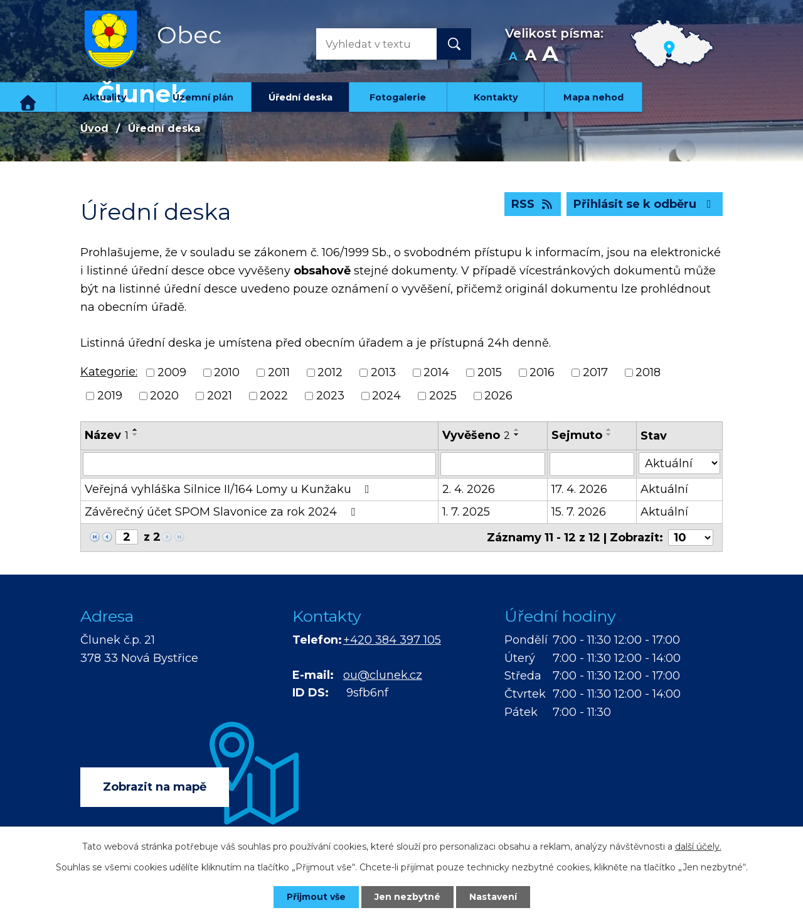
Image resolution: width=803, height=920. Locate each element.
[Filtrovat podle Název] (259, 464)
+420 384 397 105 (392, 640)
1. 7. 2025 (466, 512)
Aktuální (664, 489)
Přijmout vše (316, 896)
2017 (595, 372)
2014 (436, 372)
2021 (219, 396)
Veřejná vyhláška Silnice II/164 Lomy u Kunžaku (230, 489)
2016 (542, 372)
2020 (164, 396)
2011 (279, 372)
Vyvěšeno (476, 435)
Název (107, 435)
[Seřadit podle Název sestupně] (135, 434)
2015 (489, 372)
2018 (648, 372)
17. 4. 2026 (579, 489)
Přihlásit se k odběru (644, 204)
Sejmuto (576, 435)
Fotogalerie (398, 97)
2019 (109, 396)
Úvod (28, 97)
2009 (171, 372)
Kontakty (496, 97)
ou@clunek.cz (382, 675)
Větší (550, 57)
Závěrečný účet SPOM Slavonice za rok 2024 (222, 512)
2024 (386, 396)
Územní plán (203, 97)
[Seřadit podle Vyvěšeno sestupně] (517, 434)
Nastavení (493, 896)
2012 (330, 372)
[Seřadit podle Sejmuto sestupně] (609, 434)
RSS (533, 204)
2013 (383, 372)
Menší (513, 57)
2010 (227, 372)
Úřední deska (300, 97)
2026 (498, 396)
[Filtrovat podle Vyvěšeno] (492, 464)
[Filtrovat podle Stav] (679, 463)
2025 (443, 396)
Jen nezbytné (407, 896)
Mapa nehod (593, 97)
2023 (330, 396)
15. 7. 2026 (578, 512)
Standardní (530, 57)
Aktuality (105, 97)
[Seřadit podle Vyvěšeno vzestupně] (517, 429)
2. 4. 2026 (468, 489)
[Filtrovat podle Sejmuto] (592, 464)
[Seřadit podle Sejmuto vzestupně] (609, 429)
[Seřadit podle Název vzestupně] (135, 429)
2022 (274, 396)
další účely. (698, 846)
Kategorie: (108, 372)
